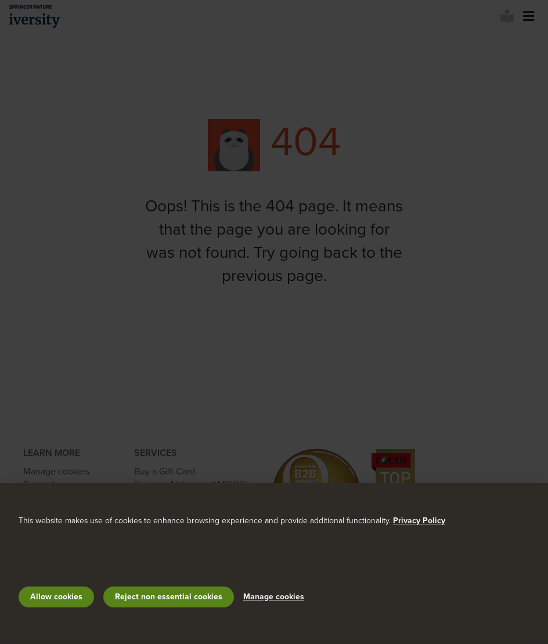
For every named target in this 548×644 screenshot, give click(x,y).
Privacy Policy (419, 521)
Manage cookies (273, 597)
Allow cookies (56, 597)
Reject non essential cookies (168, 597)
